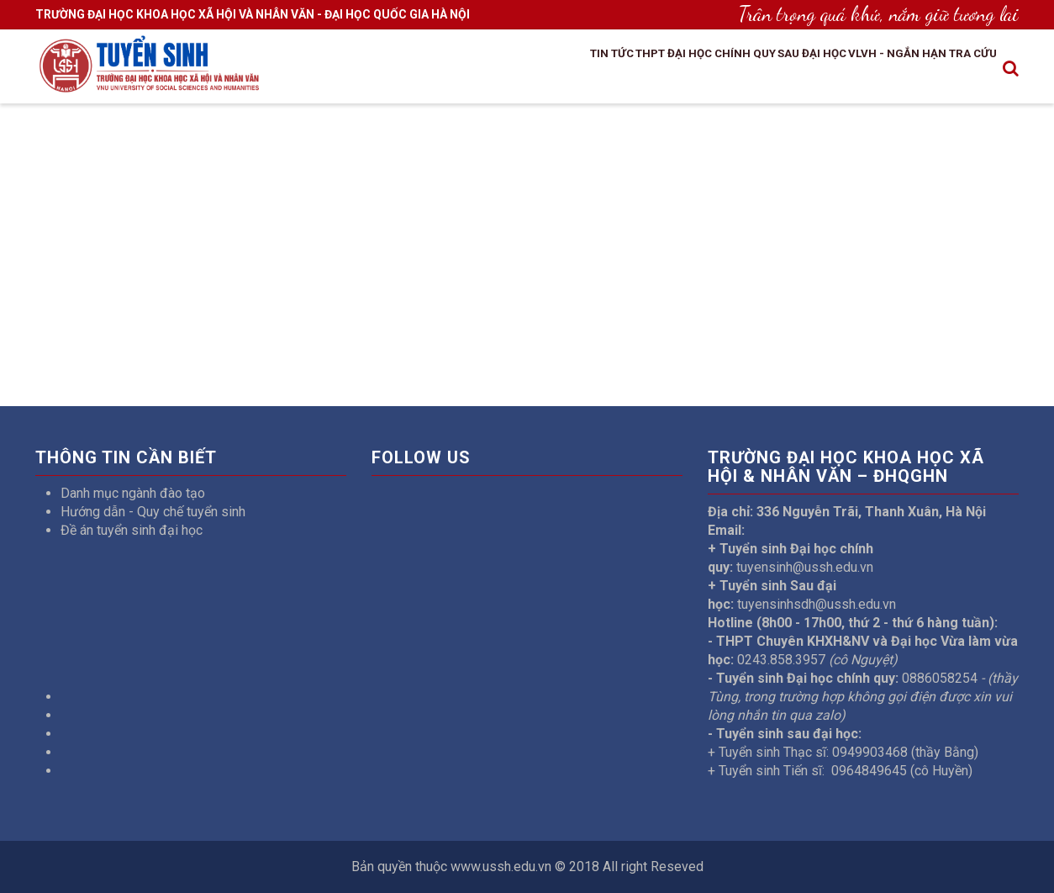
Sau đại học (761, 69)
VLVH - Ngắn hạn (868, 69)
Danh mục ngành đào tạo (133, 493)
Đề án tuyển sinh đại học (132, 530)
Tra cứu (963, 69)
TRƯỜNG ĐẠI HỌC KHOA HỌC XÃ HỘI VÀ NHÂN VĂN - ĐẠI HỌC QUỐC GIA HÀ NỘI (252, 14)
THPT (557, 69)
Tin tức (502, 69)
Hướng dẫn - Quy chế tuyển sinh (153, 512)
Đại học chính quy (647, 69)
